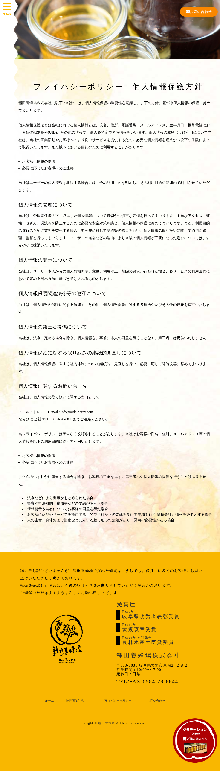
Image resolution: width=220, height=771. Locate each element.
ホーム (49, 700)
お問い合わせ (199, 12)
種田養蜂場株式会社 (148, 655)
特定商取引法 (75, 700)
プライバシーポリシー (117, 700)
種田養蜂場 (106, 723)
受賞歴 (126, 604)
